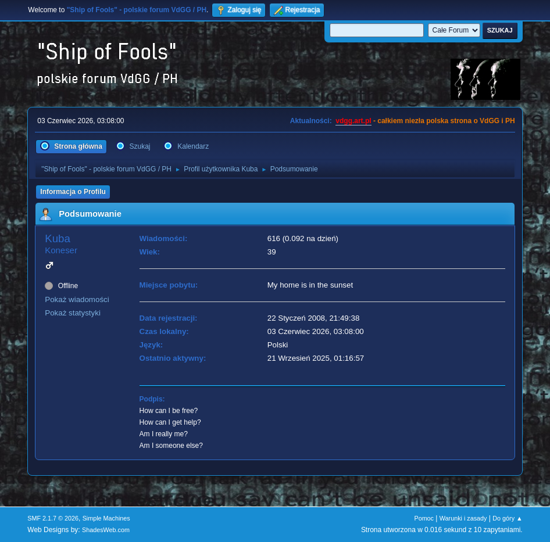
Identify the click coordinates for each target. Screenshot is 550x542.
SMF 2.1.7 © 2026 (52, 518)
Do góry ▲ (507, 518)
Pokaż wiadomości (77, 299)
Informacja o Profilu (73, 192)
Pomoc (424, 518)
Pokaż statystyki (73, 312)
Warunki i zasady (463, 518)
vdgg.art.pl (353, 121)
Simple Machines (106, 518)
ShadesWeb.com (106, 529)
